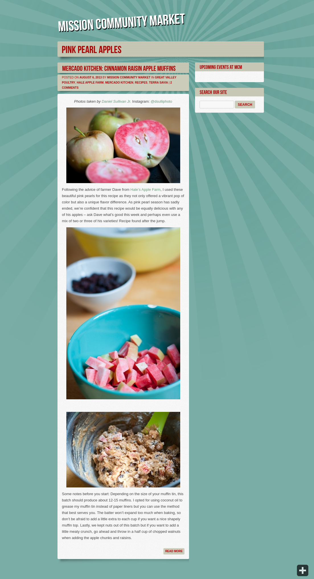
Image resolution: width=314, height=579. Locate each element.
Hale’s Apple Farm (145, 189)
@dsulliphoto (161, 101)
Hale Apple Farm (90, 82)
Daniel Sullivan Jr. (116, 101)
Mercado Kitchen (119, 82)
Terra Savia (158, 82)
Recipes (141, 82)
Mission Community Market (128, 77)
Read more (173, 551)
